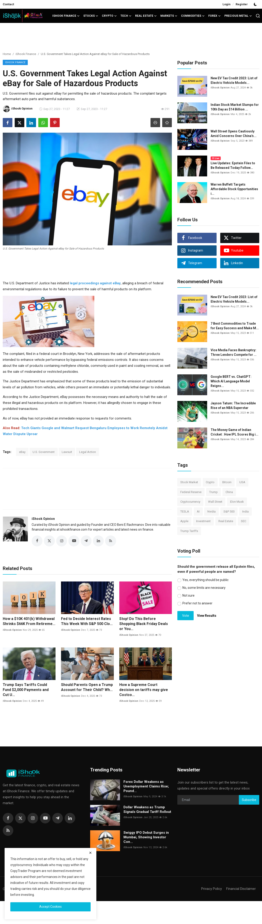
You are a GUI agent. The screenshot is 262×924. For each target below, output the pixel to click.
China (229, 492)
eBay (22, 452)
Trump (213, 492)
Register (242, 4)
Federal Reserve (190, 492)
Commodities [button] (193, 16)
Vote (185, 615)
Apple (184, 521)
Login (227, 4)
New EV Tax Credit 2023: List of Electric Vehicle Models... (234, 80)
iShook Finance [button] (66, 16)
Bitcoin (226, 482)
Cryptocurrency (190, 501)
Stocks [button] (90, 16)
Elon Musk (237, 501)
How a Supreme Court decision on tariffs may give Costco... (143, 690)
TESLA (184, 511)
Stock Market (189, 482)
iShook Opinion (43, 519)
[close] (90, 852)
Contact (8, 4)
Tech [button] (125, 16)
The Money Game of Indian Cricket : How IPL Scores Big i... (234, 432)
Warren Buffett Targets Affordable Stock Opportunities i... (234, 189)
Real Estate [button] (146, 16)
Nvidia (211, 511)
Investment (203, 521)
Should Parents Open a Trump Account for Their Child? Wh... (87, 687)
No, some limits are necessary (204, 587)
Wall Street (215, 501)
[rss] (8, 830)
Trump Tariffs (189, 531)
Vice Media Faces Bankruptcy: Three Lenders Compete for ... (233, 352)
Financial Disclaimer (241, 889)
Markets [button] (168, 16)
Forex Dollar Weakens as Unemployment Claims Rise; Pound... (146, 786)
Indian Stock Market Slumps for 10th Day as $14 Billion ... (235, 107)
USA (242, 482)
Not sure (188, 595)
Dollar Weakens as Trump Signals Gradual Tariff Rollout (147, 809)
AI (198, 511)
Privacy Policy (211, 889)
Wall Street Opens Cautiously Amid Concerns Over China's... (233, 133)
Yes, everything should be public (205, 580)
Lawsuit (67, 452)
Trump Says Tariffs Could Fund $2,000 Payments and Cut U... (26, 690)
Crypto (210, 482)
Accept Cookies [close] (50, 906)
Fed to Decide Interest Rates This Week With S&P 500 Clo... (87, 621)
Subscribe (249, 800)
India (245, 511)
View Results (206, 615)
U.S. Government (44, 452)
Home (7, 54)
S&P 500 (228, 511)
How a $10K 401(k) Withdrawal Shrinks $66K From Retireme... (29, 621)
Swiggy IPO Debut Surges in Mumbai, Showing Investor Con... (146, 837)
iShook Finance (26, 54)
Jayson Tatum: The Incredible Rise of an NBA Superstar (233, 405)
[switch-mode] (255, 4)
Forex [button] (214, 16)
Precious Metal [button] (238, 16)
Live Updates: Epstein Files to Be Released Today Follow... (233, 165)
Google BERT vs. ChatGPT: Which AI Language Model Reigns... (231, 381)
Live (215, 158)
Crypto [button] (109, 16)
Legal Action (87, 452)
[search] (258, 16)
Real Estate (225, 521)
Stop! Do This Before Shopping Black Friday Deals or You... (143, 624)
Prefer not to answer (197, 603)
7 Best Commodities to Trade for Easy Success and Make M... (235, 326)
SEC (243, 521)
